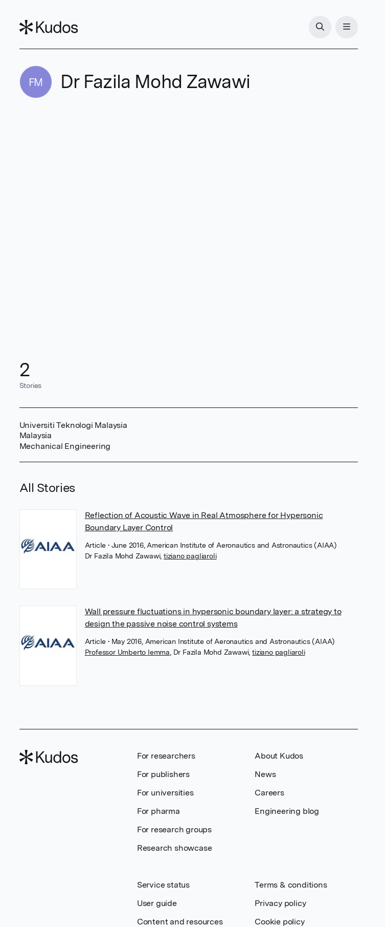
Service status (163, 885)
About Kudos (279, 756)
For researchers (166, 756)
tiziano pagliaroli (190, 556)
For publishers (163, 774)
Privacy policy (280, 903)
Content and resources (180, 921)
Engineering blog (287, 811)
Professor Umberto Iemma (127, 652)
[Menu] (346, 27)
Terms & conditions (291, 885)
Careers (269, 792)
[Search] (320, 27)
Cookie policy (279, 921)
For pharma (158, 811)
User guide (157, 903)
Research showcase (174, 848)
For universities (165, 792)
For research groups (174, 829)
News (265, 774)
